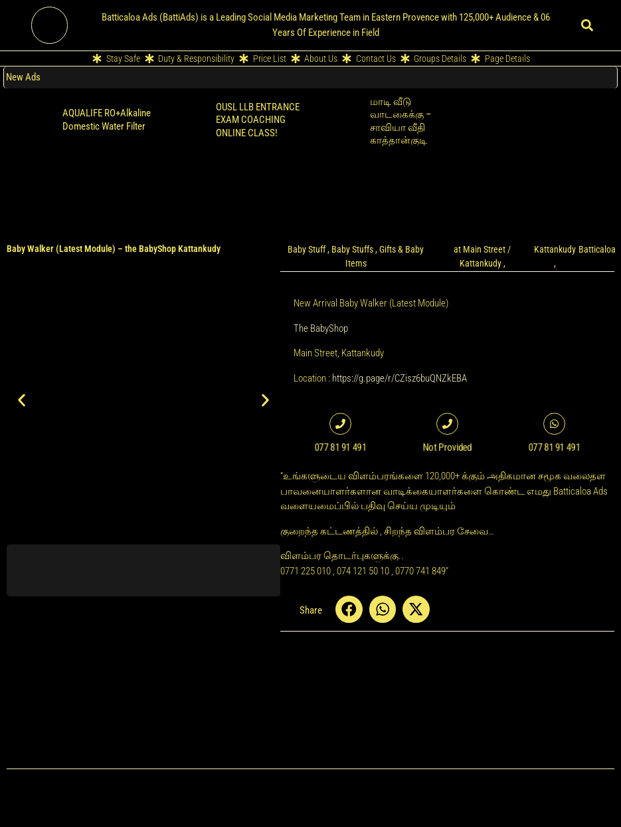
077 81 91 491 (341, 447)
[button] (587, 25)
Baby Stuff (306, 249)
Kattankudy (555, 249)
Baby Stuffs (352, 249)
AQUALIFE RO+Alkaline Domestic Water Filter (106, 119)
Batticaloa (597, 249)
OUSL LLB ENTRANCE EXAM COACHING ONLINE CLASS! (258, 120)
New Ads (23, 77)
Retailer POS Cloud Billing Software (559, 108)
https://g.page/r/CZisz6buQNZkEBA (399, 378)
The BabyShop (321, 328)
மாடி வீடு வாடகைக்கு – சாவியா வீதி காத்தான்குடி (401, 121)
